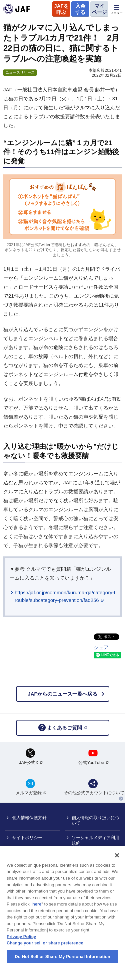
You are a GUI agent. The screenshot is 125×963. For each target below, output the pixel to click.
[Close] (117, 865)
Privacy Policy (21, 946)
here (36, 913)
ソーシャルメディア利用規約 (95, 840)
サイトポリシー (27, 837)
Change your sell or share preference (45, 952)
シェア (101, 647)
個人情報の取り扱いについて (95, 820)
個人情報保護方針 (29, 817)
